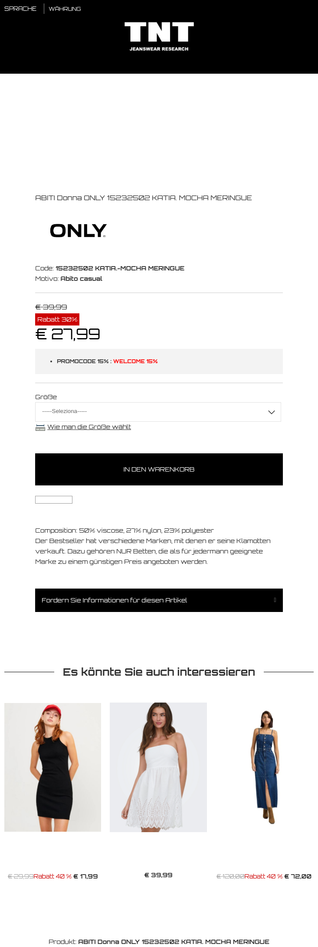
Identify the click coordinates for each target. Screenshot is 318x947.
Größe (46, 396)
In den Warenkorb (158, 469)
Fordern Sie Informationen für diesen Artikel (114, 600)
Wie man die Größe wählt (89, 426)
